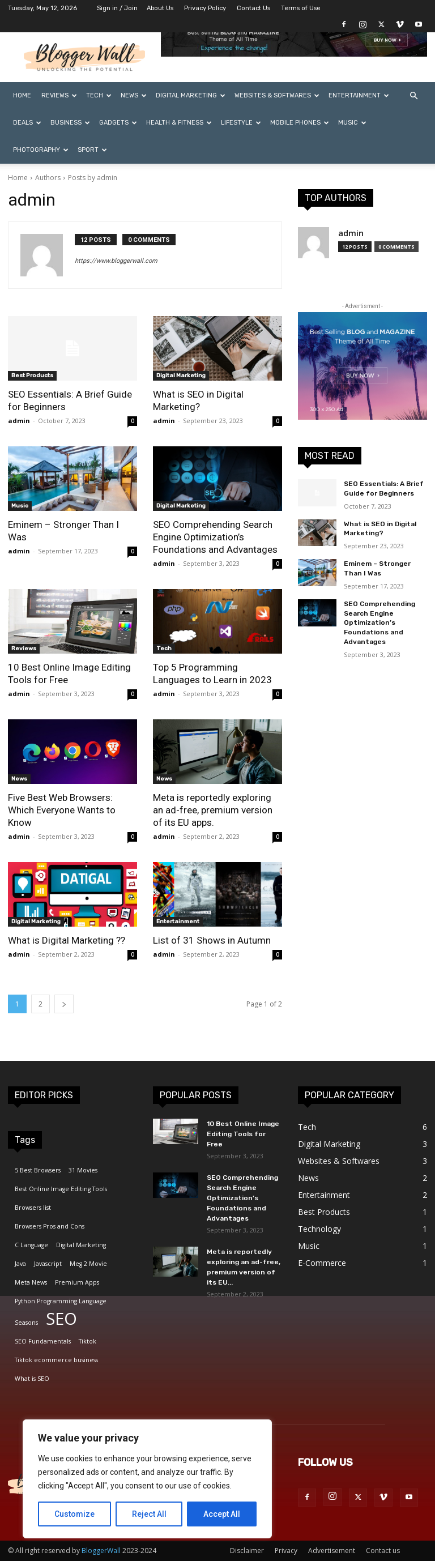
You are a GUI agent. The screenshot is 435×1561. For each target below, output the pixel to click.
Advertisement (331, 1550)
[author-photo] (47, 255)
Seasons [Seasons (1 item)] (26, 1323)
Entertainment (359, 95)
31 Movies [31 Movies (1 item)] (83, 1170)
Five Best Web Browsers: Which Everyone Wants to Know (62, 810)
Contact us (383, 1550)
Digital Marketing (190, 95)
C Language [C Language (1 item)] (31, 1245)
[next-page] (64, 1004)
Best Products (32, 375)
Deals (27, 122)
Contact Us (253, 8)
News (134, 95)
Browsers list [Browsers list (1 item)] (33, 1208)
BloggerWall (101, 1550)
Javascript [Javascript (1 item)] (48, 1264)
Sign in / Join (117, 8)
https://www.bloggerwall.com (116, 261)
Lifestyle (241, 122)
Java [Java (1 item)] (20, 1264)
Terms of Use (301, 8)
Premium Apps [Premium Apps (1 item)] (77, 1282)
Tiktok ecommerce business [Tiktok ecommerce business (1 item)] (56, 1360)
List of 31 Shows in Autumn (212, 940)
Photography (41, 149)
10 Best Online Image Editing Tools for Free (243, 1134)
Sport (92, 149)
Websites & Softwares (276, 95)
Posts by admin (92, 177)
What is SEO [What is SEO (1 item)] (32, 1379)
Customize (74, 1514)
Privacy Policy (205, 8)
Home (22, 95)
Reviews (59, 95)
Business (70, 122)
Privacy (286, 1550)
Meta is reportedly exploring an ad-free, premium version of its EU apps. (212, 810)
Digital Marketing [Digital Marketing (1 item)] (81, 1245)
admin (19, 420)
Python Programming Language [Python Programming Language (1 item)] (60, 1301)
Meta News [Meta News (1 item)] (31, 1282)
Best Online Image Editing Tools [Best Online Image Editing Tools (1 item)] (61, 1189)
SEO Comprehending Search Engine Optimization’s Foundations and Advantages (215, 537)
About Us (160, 8)
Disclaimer (247, 1550)
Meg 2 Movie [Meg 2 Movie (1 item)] (88, 1264)
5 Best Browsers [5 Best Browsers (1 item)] (38, 1170)
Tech (99, 95)
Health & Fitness (179, 122)
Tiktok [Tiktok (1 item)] (87, 1341)
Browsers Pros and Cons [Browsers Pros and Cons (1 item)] (49, 1226)
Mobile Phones (299, 122)
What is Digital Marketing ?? (66, 940)
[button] (413, 96)
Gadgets (118, 122)
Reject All (149, 1514)
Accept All (221, 1514)
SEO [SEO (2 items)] (61, 1319)
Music (352, 122)
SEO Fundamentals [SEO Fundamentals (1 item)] (43, 1341)
